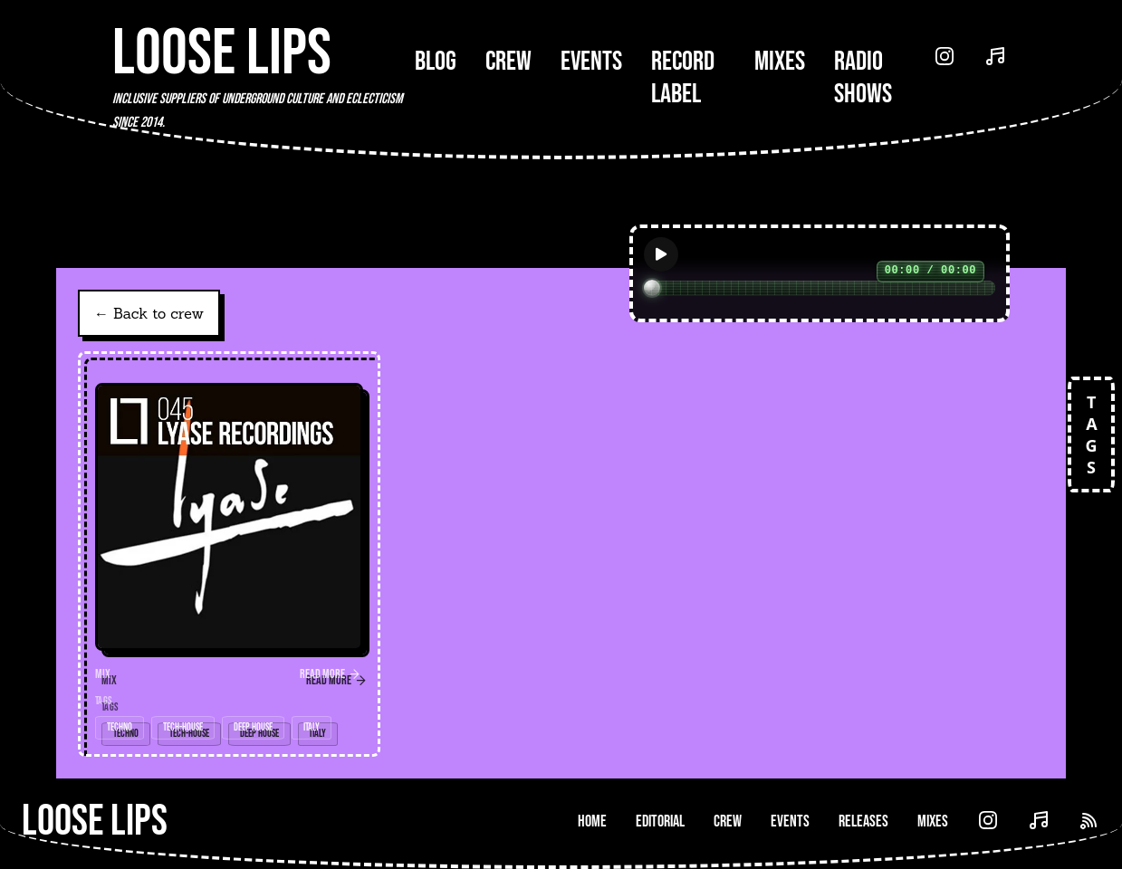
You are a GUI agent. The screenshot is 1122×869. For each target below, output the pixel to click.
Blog (435, 61)
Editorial (660, 821)
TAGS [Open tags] (1091, 434)
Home (592, 821)
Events (591, 61)
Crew (508, 61)
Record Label (682, 77)
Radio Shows (863, 77)
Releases (863, 821)
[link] (229, 554)
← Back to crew (149, 313)
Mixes (779, 61)
